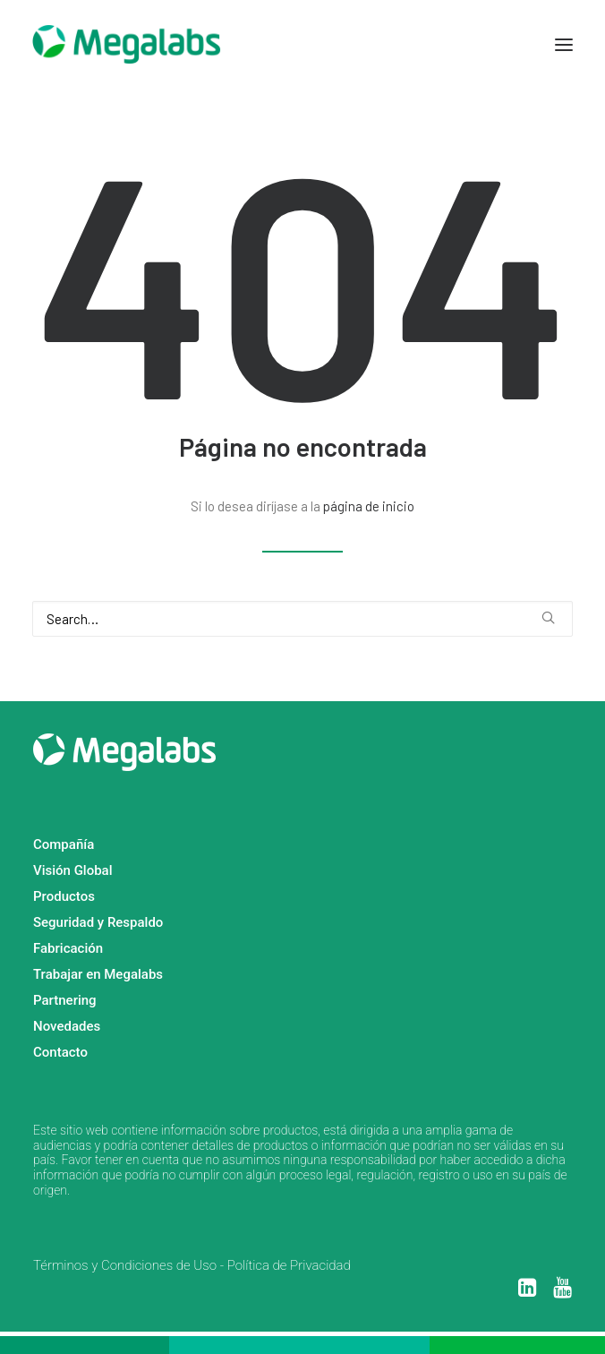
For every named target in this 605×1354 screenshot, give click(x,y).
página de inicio (368, 506)
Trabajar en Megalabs (98, 974)
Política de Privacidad (289, 1265)
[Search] (302, 619)
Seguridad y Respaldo (98, 922)
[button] (564, 44)
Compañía (63, 844)
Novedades (66, 1026)
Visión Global (73, 870)
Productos (64, 896)
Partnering (65, 1000)
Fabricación (68, 948)
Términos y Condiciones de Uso (125, 1265)
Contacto (60, 1052)
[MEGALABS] (126, 44)
